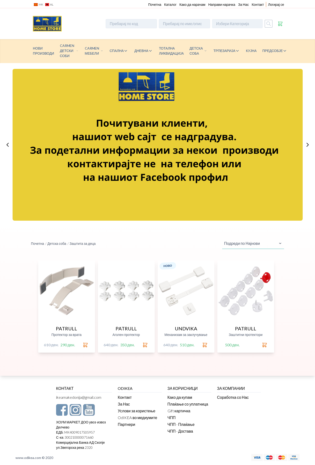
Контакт (258, 4)
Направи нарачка (221, 4)
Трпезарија (224, 51)
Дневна (141, 51)
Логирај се (276, 4)
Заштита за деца (83, 243)
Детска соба (196, 50)
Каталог (170, 4)
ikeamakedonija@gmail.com (78, 397)
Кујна (251, 51)
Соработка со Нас (233, 397)
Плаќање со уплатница (188, 404)
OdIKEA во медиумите (137, 417)
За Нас (243, 4)
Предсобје (272, 51)
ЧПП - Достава (180, 431)
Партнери (126, 424)
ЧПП (172, 417)
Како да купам (180, 397)
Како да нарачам (192, 4)
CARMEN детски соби (67, 51)
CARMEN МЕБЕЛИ (92, 50)
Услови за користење (136, 410)
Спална (117, 51)
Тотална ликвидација (171, 50)
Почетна (154, 4)
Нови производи (43, 50)
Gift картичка (179, 410)
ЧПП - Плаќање (181, 424)
